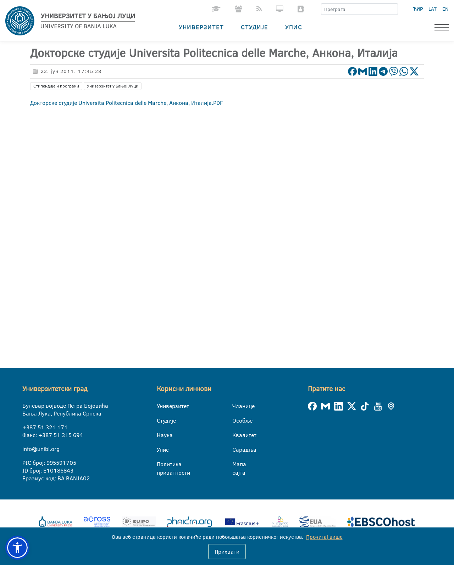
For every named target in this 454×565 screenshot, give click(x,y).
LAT (432, 8)
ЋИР (418, 8)
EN (445, 8)
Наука (161, 435)
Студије (254, 27)
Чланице (236, 406)
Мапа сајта (236, 464)
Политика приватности (161, 464)
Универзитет (201, 27)
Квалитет (236, 435)
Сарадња (236, 449)
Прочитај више (324, 537)
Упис (293, 27)
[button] (17, 547)
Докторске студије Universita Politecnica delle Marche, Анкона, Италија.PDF (126, 103)
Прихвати (227, 551)
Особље (236, 420)
